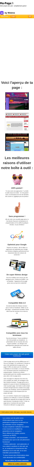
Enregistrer (4, 16)
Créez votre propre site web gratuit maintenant (17, 355)
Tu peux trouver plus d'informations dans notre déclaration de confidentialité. (16, 456)
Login (13, 16)
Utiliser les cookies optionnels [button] (17, 464)
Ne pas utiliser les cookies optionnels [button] (17, 460)
